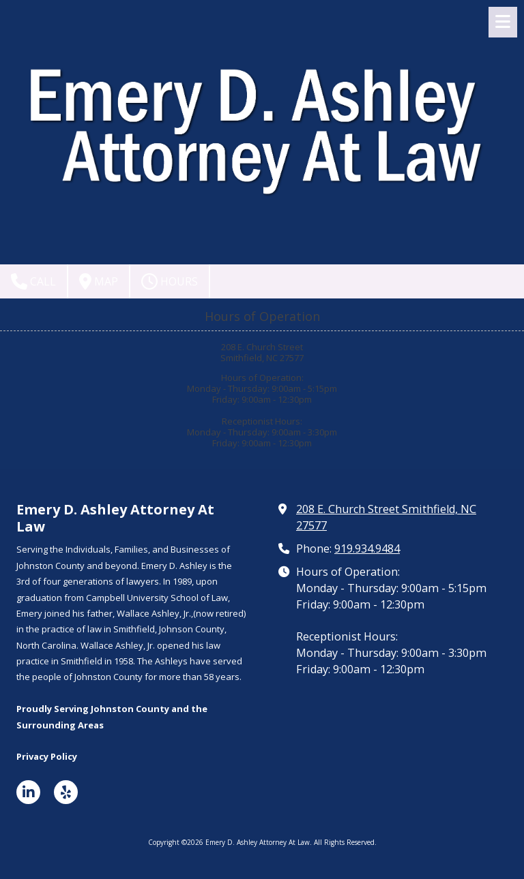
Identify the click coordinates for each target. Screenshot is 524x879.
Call (33, 281)
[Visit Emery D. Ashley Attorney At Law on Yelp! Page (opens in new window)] (66, 792)
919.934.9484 (367, 548)
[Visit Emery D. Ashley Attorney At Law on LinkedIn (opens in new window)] (28, 792)
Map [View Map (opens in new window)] (98, 281)
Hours (169, 281)
